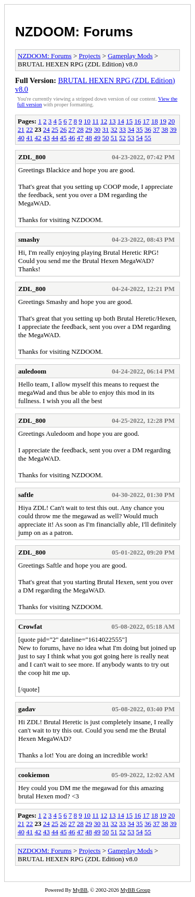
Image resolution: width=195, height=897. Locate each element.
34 (130, 129)
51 (114, 138)
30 (97, 129)
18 (154, 121)
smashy (29, 239)
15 (129, 121)
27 (72, 129)
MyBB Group (135, 890)
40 (21, 138)
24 (46, 129)
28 (80, 129)
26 (63, 129)
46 (72, 138)
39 (173, 129)
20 (171, 121)
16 (137, 121)
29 (88, 129)
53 (130, 138)
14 (121, 121)
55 (148, 138)
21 (21, 129)
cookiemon (33, 775)
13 (112, 121)
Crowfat (30, 626)
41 (29, 138)
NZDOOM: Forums (74, 31)
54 (139, 138)
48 (88, 138)
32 (114, 129)
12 (103, 121)
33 (122, 129)
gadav (26, 709)
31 (105, 129)
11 (95, 121)
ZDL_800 (32, 157)
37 (156, 129)
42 (38, 138)
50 (105, 138)
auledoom (32, 371)
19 (163, 121)
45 (63, 138)
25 (54, 129)
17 (145, 121)
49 (97, 138)
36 (148, 129)
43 (46, 138)
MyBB (80, 890)
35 (139, 129)
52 (122, 138)
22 (29, 129)
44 (54, 138)
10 (87, 121)
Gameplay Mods (130, 56)
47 (80, 138)
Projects (90, 56)
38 (164, 129)
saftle (26, 495)
